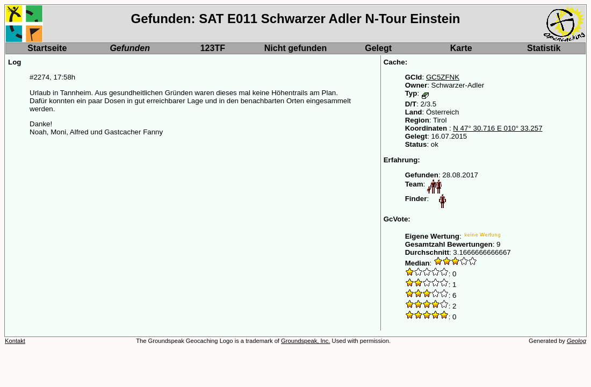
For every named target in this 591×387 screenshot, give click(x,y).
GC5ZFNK (442, 77)
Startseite (47, 48)
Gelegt (378, 48)
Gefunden (130, 48)
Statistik (543, 48)
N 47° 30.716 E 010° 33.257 (497, 128)
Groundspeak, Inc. (305, 341)
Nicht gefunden (295, 48)
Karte (461, 48)
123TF (212, 48)
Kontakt (15, 341)
